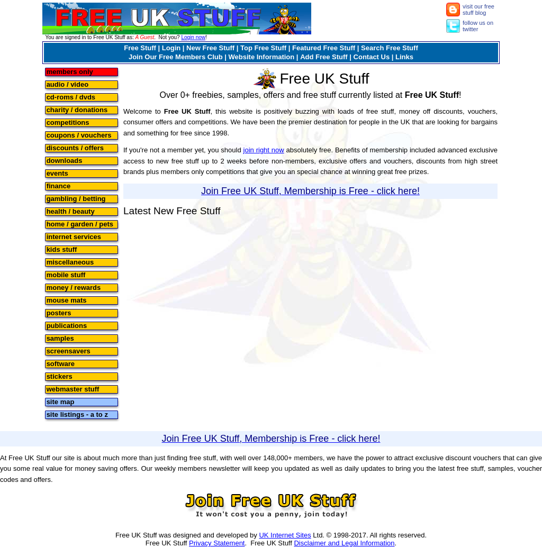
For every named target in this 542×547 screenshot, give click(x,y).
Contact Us (372, 57)
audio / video (67, 84)
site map (61, 401)
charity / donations (77, 109)
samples (60, 338)
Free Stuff (140, 48)
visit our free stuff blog (478, 9)
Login (171, 48)
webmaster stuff (73, 389)
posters (59, 312)
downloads (65, 160)
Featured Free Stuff (323, 48)
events (57, 173)
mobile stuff (66, 274)
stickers (60, 376)
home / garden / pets (80, 223)
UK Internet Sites (285, 535)
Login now (193, 37)
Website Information (262, 57)
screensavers (69, 350)
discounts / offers (75, 147)
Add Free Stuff (324, 57)
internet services (74, 236)
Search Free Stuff (389, 48)
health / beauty (71, 211)
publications (67, 325)
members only (70, 71)
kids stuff (62, 249)
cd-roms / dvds (71, 97)
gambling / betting (76, 198)
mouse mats (67, 300)
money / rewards (74, 287)
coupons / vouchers (79, 135)
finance (59, 185)
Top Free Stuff (263, 48)
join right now (263, 150)
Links (404, 57)
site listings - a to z (77, 414)
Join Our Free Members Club (176, 57)
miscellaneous (70, 262)
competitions (68, 122)
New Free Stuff (210, 48)
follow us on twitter (478, 26)
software (61, 363)
